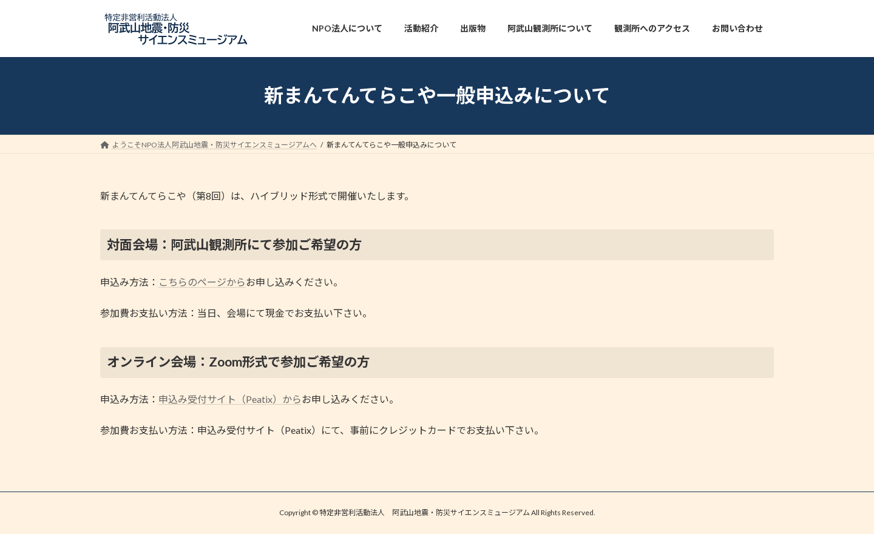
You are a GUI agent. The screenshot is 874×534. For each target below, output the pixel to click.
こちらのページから (202, 282)
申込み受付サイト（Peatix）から (230, 399)
